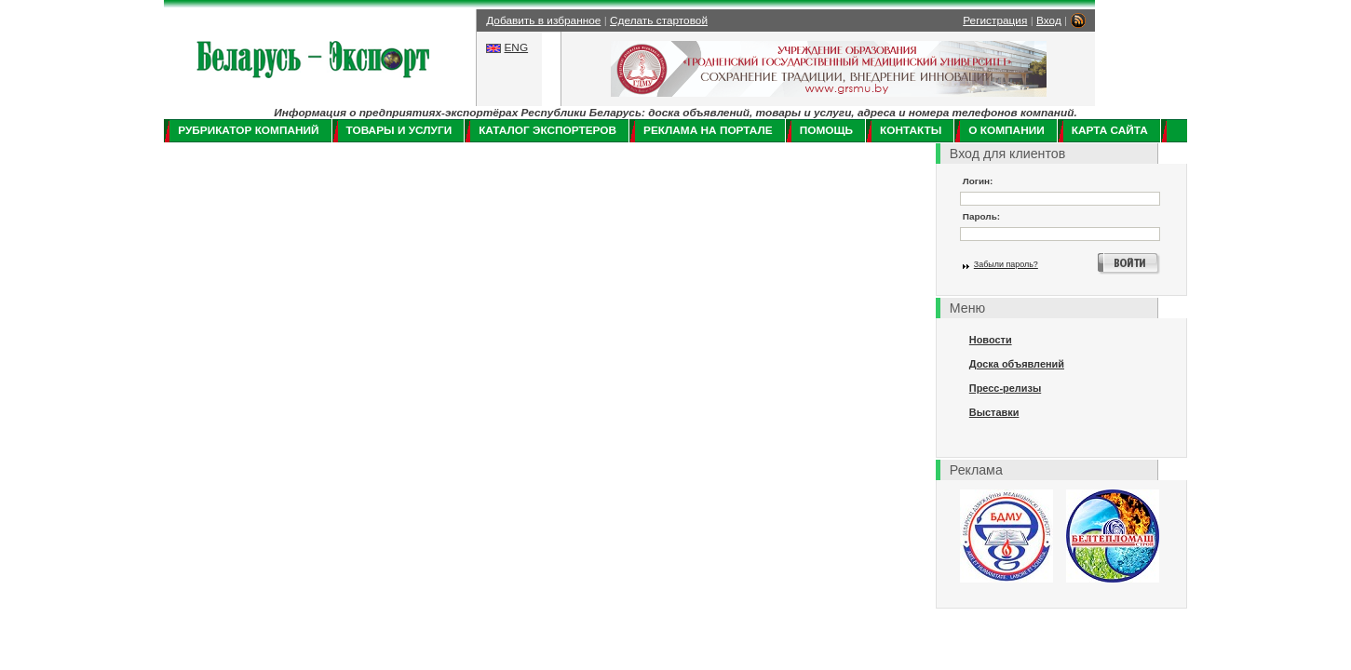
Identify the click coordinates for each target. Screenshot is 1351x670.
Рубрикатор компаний (248, 130)
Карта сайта (1110, 130)
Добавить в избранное (543, 20)
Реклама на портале (708, 130)
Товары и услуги (399, 130)
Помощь (826, 130)
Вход (1048, 20)
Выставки (994, 412)
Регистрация (995, 20)
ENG (516, 47)
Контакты (910, 130)
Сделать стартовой (659, 20)
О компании (1006, 130)
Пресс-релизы (1005, 388)
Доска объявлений (1016, 363)
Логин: (978, 181)
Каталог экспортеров (547, 130)
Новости (990, 339)
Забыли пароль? (1006, 264)
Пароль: (981, 216)
